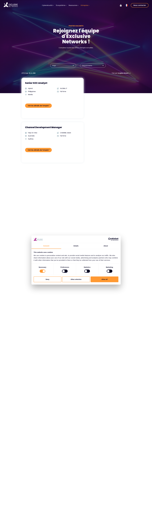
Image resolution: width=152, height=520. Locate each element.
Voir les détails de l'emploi (38, 106)
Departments (92, 65)
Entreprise (85, 5)
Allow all (105, 279)
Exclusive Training (120, 505)
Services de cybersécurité (28, 514)
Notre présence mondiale (85, 518)
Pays (62, 65)
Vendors (45, 508)
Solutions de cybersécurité (28, 509)
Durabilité (117, 513)
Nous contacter (139, 5)
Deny (47, 279)
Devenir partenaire (48, 514)
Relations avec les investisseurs (120, 509)
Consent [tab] (46, 246)
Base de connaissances (69, 508)
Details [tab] (76, 246)
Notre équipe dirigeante (88, 514)
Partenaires (46, 511)
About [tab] (106, 246)
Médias (63, 511)
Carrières (83, 511)
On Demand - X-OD (121, 516)
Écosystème (61, 5)
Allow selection (76, 279)
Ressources (73, 5)
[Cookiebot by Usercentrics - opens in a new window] (109, 239)
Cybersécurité (48, 5)
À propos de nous (86, 508)
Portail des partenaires (45, 518)
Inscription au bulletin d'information (68, 515)
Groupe (117, 501)
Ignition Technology (120, 519)
